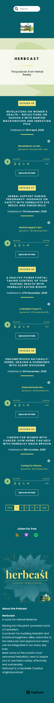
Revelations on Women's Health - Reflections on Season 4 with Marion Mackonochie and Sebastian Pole (27, 118)
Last (44, 507)
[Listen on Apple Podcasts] (26, 534)
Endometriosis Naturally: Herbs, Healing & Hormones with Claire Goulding (27, 362)
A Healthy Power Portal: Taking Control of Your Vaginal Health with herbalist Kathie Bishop (27, 282)
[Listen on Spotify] (36, 534)
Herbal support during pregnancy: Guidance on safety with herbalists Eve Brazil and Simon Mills (27, 200)
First (10, 507)
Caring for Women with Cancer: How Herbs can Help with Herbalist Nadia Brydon (27, 440)
